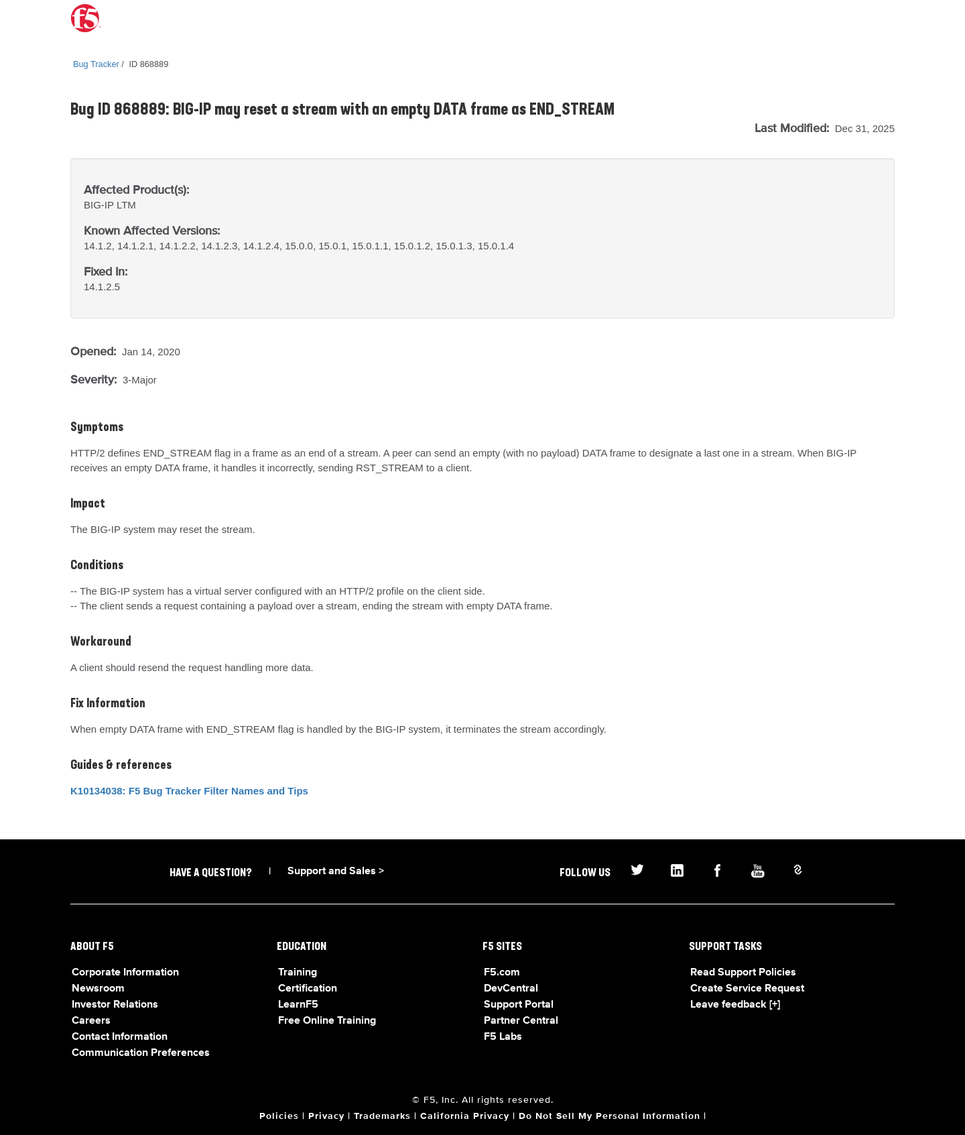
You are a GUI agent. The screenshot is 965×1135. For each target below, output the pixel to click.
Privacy (326, 1116)
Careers (91, 1021)
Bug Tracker (96, 64)
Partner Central (521, 1021)
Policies (279, 1116)
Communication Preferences (141, 1053)
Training (297, 972)
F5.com (502, 972)
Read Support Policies (743, 972)
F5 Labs (503, 1037)
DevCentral (511, 988)
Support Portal (519, 1005)
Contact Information (120, 1037)
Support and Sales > (335, 871)
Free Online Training (327, 1021)
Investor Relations (115, 1005)
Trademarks (382, 1116)
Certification (307, 988)
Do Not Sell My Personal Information (609, 1116)
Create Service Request (747, 988)
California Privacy (464, 1116)
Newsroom (98, 988)
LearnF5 (298, 1005)
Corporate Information (125, 972)
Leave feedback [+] (735, 1005)
